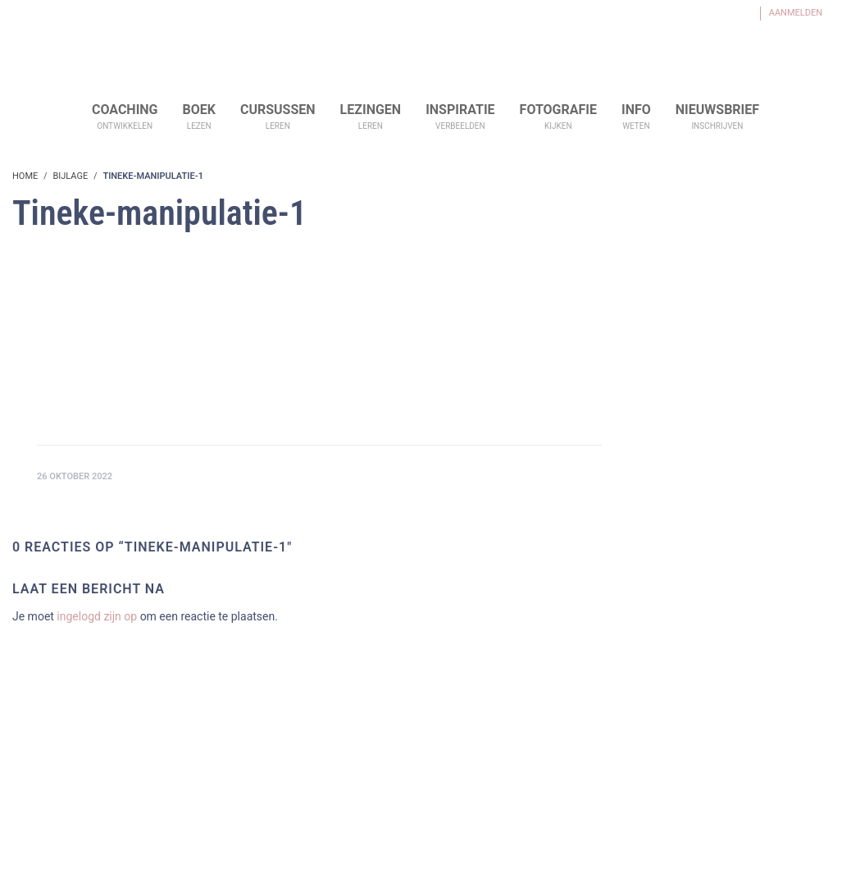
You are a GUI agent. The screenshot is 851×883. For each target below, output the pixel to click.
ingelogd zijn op (97, 616)
